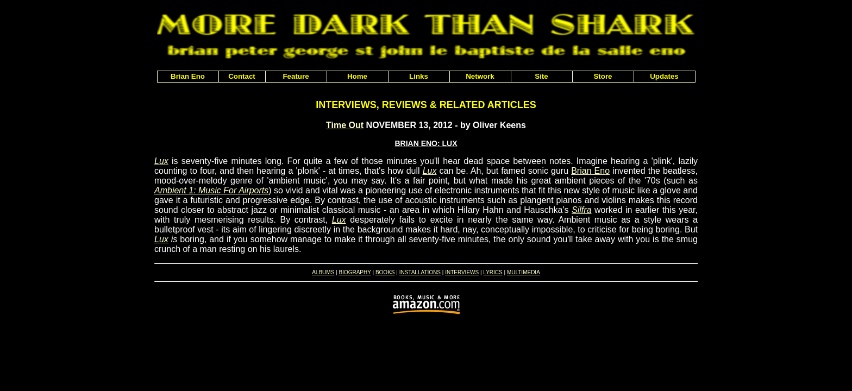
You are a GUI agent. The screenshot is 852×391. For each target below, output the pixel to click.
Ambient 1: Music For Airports (211, 190)
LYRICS (492, 272)
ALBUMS (323, 272)
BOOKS (385, 272)
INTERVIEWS (462, 272)
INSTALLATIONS (420, 272)
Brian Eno (590, 170)
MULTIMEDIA (523, 272)
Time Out (345, 125)
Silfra (581, 210)
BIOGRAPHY (355, 272)
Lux (161, 161)
